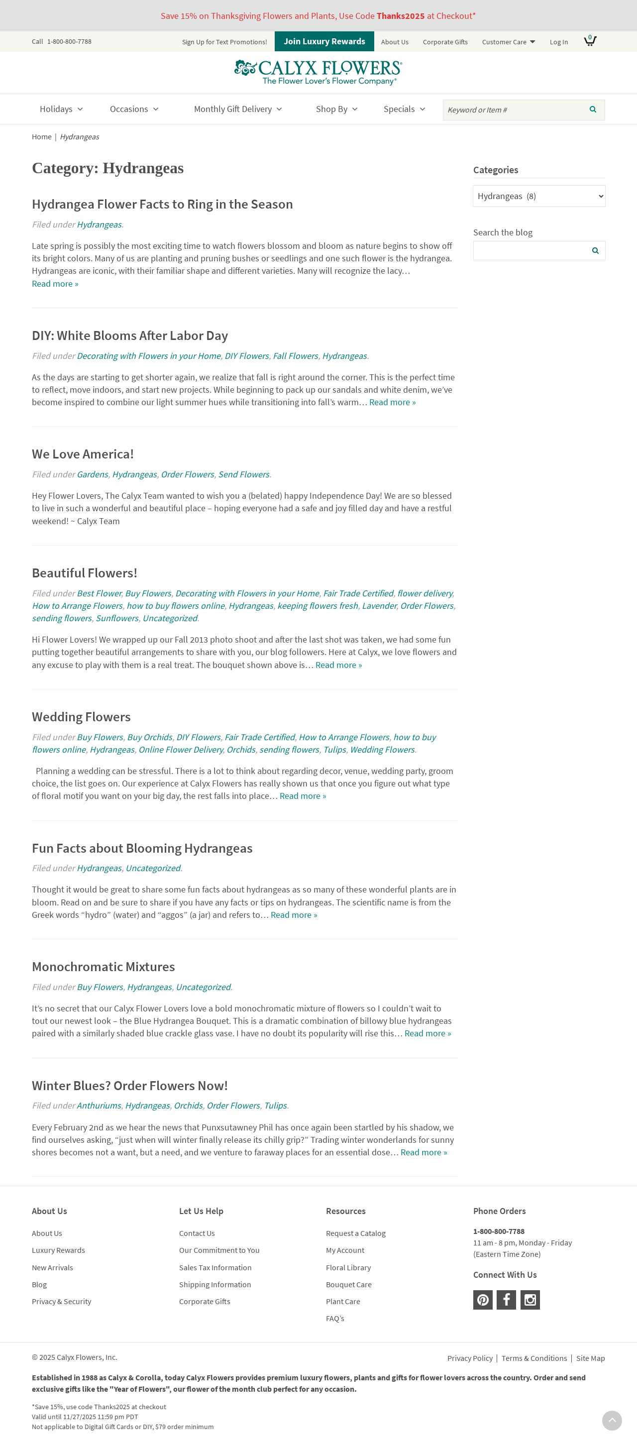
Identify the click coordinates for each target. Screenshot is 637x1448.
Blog (39, 1284)
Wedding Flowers (81, 716)
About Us (395, 41)
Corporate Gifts (445, 41)
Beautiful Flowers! (85, 572)
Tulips (334, 749)
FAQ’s (335, 1318)
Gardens (92, 474)
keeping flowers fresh (317, 605)
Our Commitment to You (219, 1250)
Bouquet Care (349, 1284)
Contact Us (197, 1233)
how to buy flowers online (175, 605)
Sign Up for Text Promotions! (224, 41)
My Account (345, 1250)
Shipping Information (215, 1284)
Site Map (590, 1358)
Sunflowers (117, 618)
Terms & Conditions (534, 1358)
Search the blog (502, 232)
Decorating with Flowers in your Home (148, 355)
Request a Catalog (356, 1233)
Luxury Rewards (58, 1250)
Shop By (331, 108)
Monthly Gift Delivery (233, 108)
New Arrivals (52, 1267)
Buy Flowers (148, 593)
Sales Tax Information (215, 1267)
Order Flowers (187, 474)
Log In (559, 41)
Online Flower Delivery (180, 749)
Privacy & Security (61, 1301)
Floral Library (348, 1267)
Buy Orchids (149, 737)
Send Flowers (243, 474)
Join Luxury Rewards (324, 41)
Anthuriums (99, 1105)
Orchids (240, 749)
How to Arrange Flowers (77, 605)
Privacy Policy (470, 1358)
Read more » (55, 283)
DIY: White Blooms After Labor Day (130, 335)
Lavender (379, 605)
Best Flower (99, 593)
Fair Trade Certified (358, 593)
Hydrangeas (99, 224)
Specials (399, 108)
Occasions (129, 108)
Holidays (56, 108)
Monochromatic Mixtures (103, 966)
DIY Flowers (246, 355)
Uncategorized (169, 618)
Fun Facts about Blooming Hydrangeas (142, 847)
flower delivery (424, 593)
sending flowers (62, 618)
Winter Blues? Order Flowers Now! (130, 1085)
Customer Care (504, 41)
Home (42, 136)
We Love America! (83, 453)
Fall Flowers (295, 355)
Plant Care (343, 1301)
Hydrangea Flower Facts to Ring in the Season (162, 203)
